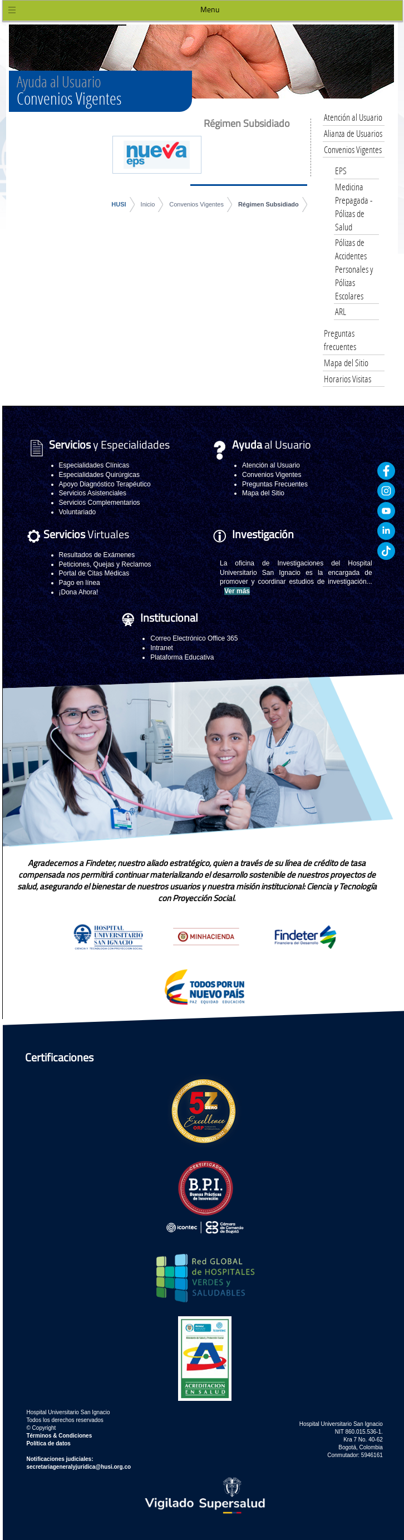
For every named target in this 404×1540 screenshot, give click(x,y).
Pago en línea (79, 583)
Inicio (148, 204)
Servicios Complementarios (99, 502)
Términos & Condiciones (59, 1436)
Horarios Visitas (347, 378)
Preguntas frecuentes (340, 340)
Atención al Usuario (353, 117)
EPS (341, 170)
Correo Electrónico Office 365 (194, 638)
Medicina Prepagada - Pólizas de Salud (353, 206)
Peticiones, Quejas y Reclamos (105, 564)
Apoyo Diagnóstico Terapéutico (105, 484)
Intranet (161, 648)
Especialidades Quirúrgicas (99, 475)
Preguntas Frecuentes (275, 484)
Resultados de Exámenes (97, 555)
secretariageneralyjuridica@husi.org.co (78, 1467)
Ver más (237, 591)
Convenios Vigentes (196, 204)
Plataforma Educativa (182, 657)
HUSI (118, 204)
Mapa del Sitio (346, 362)
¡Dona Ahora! (78, 592)
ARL (340, 311)
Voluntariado (77, 512)
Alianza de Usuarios (353, 133)
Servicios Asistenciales (92, 493)
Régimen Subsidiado (268, 204)
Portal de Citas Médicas (94, 573)
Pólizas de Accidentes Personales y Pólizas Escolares (354, 269)
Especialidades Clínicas (94, 465)
